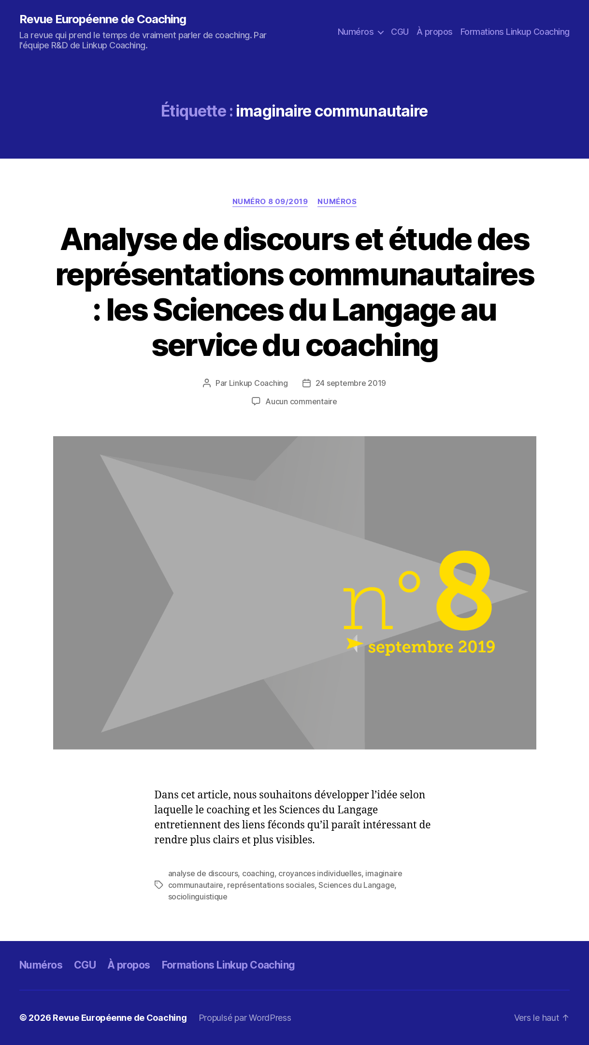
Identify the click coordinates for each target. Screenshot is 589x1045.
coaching (258, 873)
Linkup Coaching (258, 383)
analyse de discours (203, 873)
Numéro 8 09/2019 (270, 201)
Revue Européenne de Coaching (102, 19)
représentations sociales (271, 885)
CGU (400, 32)
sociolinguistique (198, 896)
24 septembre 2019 (351, 383)
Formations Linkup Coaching (515, 32)
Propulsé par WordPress (245, 1018)
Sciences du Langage (356, 885)
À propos (435, 32)
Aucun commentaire (301, 401)
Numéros (356, 32)
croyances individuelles (319, 873)
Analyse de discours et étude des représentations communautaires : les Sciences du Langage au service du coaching (294, 291)
